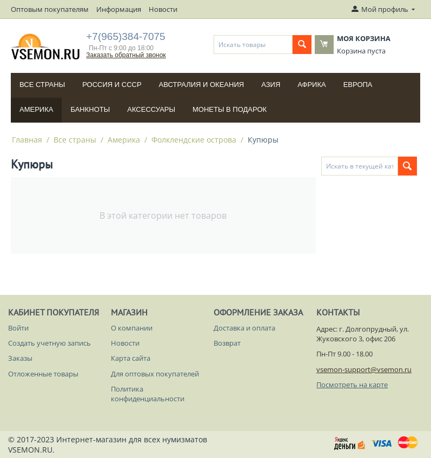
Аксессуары (151, 109)
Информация (118, 9)
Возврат (227, 343)
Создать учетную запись (49, 343)
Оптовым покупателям (50, 9)
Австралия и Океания (201, 84)
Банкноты (90, 109)
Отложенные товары (43, 374)
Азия (270, 84)
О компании (131, 328)
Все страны (42, 84)
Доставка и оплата (244, 328)
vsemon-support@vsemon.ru (364, 369)
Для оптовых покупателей (155, 374)
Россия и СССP (111, 84)
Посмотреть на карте (352, 384)
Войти (18, 328)
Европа (358, 84)
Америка (36, 109)
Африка (311, 84)
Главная (27, 139)
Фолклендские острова (193, 139)
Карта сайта (130, 358)
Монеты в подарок (230, 109)
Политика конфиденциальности (147, 393)
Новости (163, 9)
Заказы (20, 358)
